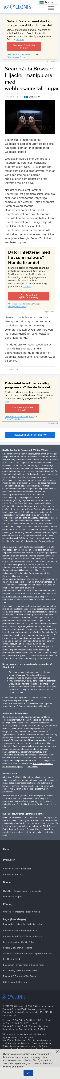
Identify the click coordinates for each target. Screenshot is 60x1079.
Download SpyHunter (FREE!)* (23, 46)
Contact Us (18, 911)
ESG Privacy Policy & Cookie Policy (20, 970)
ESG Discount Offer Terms (16, 982)
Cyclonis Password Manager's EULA (21, 930)
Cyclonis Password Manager (17, 868)
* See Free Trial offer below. (18, 54)
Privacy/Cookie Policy (16, 57)
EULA (33, 54)
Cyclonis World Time (13, 874)
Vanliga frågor (48, 541)
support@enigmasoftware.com (16, 703)
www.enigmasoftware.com (26, 672)
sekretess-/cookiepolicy (33, 596)
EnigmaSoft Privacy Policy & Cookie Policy (23, 965)
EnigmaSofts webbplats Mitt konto (34, 706)
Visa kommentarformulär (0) (30, 434)
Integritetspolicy (11, 942)
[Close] (57, 1051)
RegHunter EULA (11, 959)
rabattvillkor (7, 599)
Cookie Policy (27, 942)
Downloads (35, 891)
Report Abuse (33, 911)
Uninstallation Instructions (43, 832)
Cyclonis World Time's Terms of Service (22, 936)
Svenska (30, 97)
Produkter (9, 859)
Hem (6, 849)
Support (7, 882)
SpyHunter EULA (43, 953)
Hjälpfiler (7, 891)
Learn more (18, 1066)
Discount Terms (15, 829)
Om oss (7, 911)
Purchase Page (33, 829)
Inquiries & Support (12, 896)
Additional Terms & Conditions (18, 953)
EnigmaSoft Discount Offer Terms (19, 976)
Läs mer (20, 39)
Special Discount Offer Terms (17, 947)
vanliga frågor (32, 801)
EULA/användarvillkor (12, 596)
